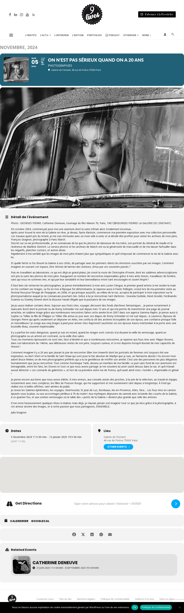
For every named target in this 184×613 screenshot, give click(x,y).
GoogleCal (40, 521)
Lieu (107, 431)
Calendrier (19, 521)
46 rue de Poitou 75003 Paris (121, 440)
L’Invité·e (30, 35)
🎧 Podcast (112, 35)
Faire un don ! (167, 599)
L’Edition (78, 35)
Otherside (129, 35)
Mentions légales (86, 599)
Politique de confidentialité (115, 599)
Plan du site (65, 599)
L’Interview (61, 35)
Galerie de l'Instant (115, 437)
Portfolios (94, 35)
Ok (134, 607)
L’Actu (44, 35)
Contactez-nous (45, 599)
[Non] (179, 607)
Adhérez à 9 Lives (144, 599)
